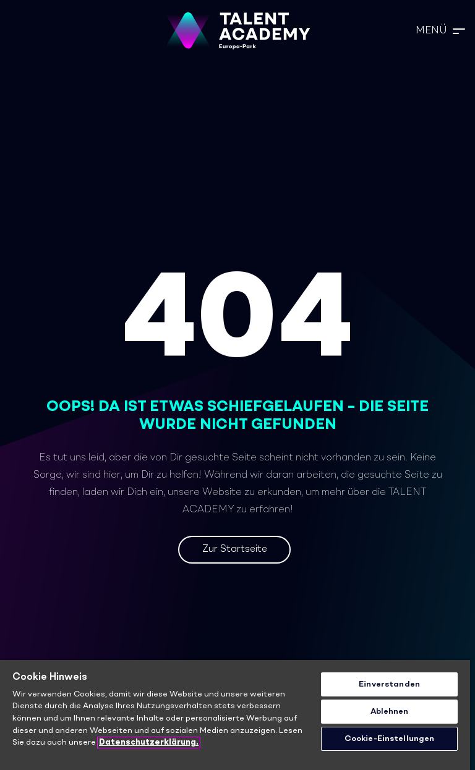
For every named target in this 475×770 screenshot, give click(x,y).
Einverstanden (389, 684)
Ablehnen (389, 712)
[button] (440, 30)
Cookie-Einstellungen (389, 739)
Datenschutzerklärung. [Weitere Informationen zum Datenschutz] (149, 742)
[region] (235, 715)
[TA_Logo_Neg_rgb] (237, 30)
